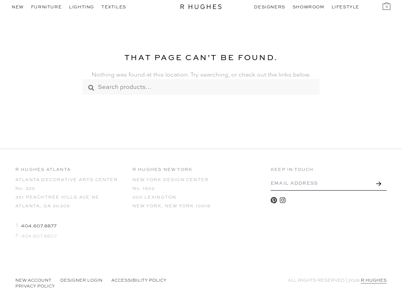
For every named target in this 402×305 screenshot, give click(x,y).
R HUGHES (374, 280)
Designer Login (81, 280)
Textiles (113, 7)
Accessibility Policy (138, 280)
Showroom (308, 7)
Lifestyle (345, 7)
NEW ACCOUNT (33, 280)
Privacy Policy (35, 286)
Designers (269, 7)
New (18, 7)
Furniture (46, 7)
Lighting (81, 7)
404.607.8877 (39, 225)
